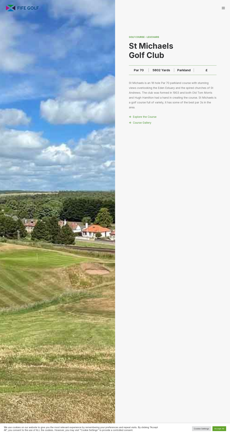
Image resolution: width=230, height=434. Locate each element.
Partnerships (156, 401)
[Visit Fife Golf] (22, 8)
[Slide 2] (116, 364)
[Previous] (42, 321)
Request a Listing (159, 397)
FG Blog (186, 409)
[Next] (188, 321)
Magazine (187, 405)
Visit (115, 190)
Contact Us (188, 401)
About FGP (187, 397)
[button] (142, 116)
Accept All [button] (219, 428)
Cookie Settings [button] (201, 428)
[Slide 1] (113, 364)
